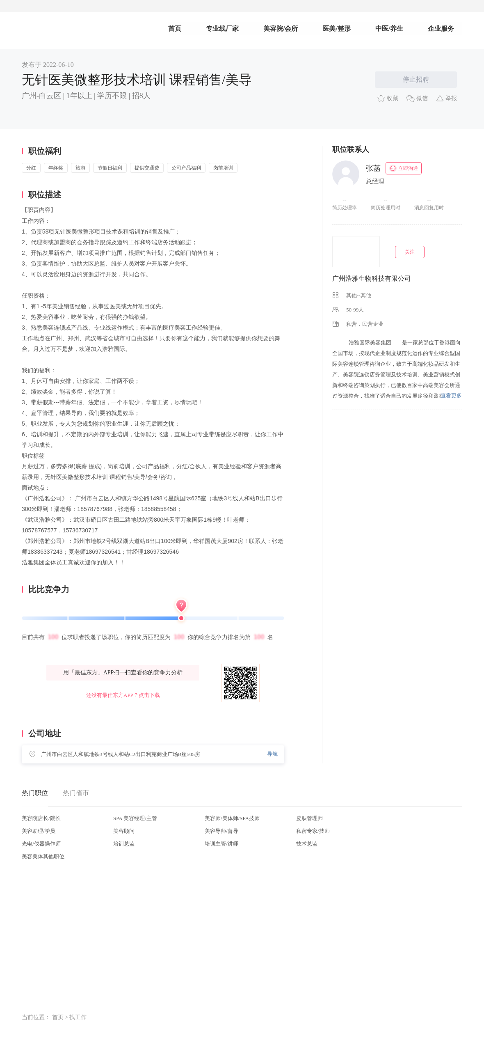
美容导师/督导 (221, 831)
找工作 (78, 1017)
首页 (174, 28)
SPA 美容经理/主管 (135, 818)
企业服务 (441, 28)
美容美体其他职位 (43, 856)
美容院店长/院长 (41, 818)
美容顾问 (124, 831)
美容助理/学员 (38, 831)
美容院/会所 (280, 28)
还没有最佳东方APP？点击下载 (123, 695)
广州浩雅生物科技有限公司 (371, 278)
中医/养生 (389, 28)
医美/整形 (336, 28)
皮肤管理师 (309, 818)
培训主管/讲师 (221, 844)
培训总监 (124, 844)
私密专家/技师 (313, 831)
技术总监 (306, 844)
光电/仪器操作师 (41, 844)
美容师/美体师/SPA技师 (232, 818)
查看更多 (451, 395)
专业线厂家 (222, 28)
